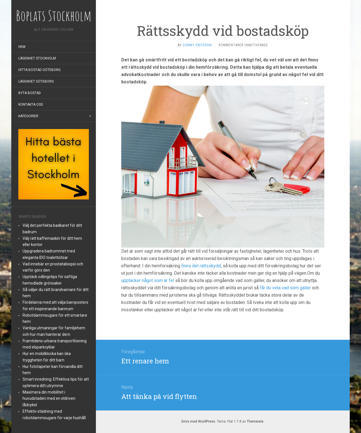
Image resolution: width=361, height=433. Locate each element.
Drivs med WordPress (198, 421)
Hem (21, 47)
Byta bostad (29, 93)
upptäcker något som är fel (147, 280)
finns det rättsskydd (201, 265)
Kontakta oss (30, 104)
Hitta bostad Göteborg (39, 70)
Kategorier (28, 116)
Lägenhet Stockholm (37, 58)
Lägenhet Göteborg (36, 81)
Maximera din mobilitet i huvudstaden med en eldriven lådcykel (49, 398)
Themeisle (255, 421)
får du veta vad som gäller (285, 287)
